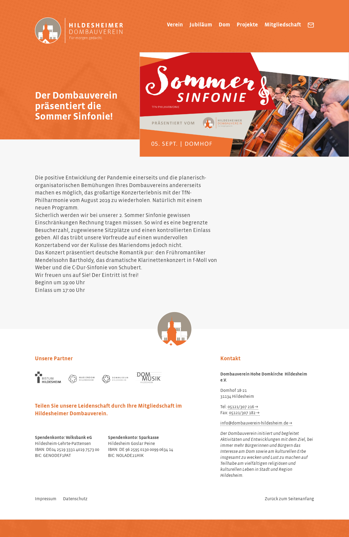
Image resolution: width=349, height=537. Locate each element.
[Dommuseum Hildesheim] (115, 379)
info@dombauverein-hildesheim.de (254, 423)
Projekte (247, 25)
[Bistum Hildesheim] (48, 377)
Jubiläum (200, 25)
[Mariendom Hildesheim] (81, 379)
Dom (224, 25)
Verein (175, 25)
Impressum (45, 499)
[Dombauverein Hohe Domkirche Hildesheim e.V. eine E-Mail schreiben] (311, 25)
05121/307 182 (242, 413)
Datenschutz (75, 499)
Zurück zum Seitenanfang (289, 499)
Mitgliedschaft (282, 25)
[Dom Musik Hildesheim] (149, 377)
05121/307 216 (241, 407)
